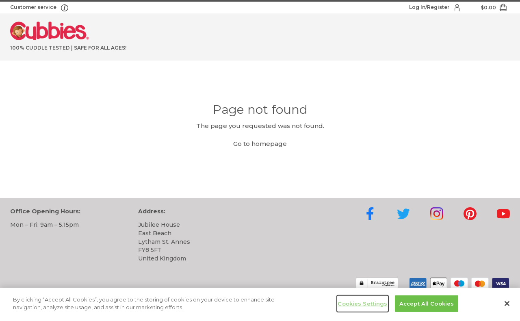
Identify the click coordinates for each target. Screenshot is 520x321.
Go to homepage (260, 143)
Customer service (34, 7)
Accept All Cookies (426, 306)
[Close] (507, 306)
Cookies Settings (362, 306)
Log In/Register (430, 7)
